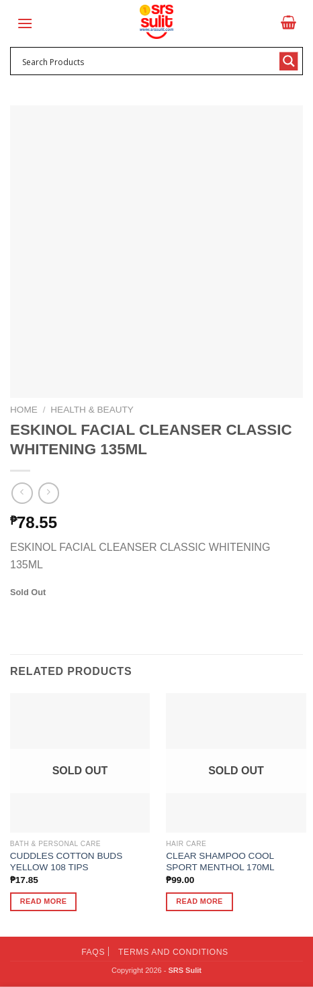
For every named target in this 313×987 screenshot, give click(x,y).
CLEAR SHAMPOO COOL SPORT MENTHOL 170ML (220, 862)
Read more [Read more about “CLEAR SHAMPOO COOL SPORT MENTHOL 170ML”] (199, 901)
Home (24, 410)
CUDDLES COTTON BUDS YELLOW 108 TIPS (66, 862)
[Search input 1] (147, 61)
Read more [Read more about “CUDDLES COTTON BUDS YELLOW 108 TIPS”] (43, 901)
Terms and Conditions (173, 952)
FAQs (93, 952)
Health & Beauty (92, 410)
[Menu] (25, 23)
